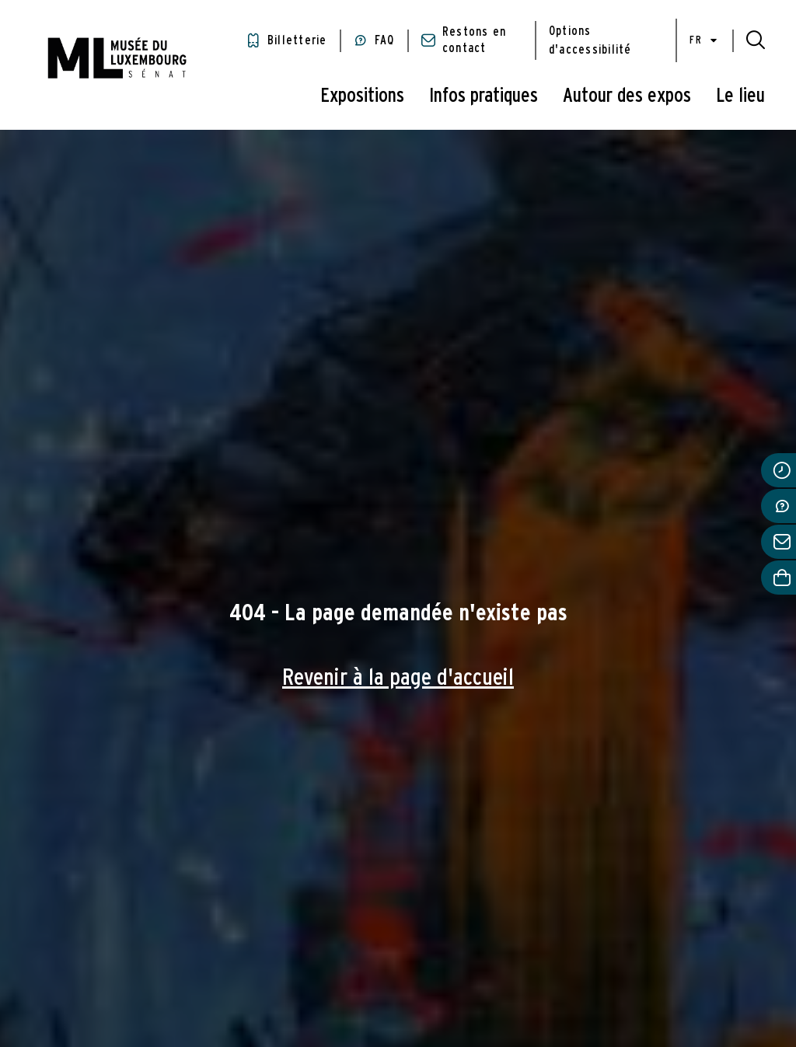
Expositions (362, 96)
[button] (755, 40)
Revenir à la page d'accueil (398, 677)
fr (705, 41)
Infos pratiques (483, 96)
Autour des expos (627, 96)
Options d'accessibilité (590, 40)
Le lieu (740, 96)
